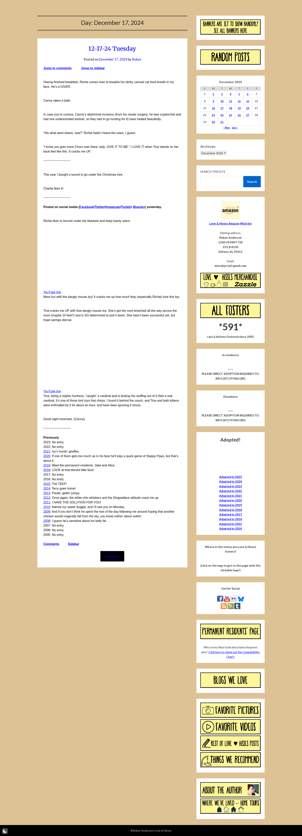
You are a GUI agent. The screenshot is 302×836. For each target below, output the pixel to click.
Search (252, 181)
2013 (46, 493)
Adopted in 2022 (230, 491)
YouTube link (52, 292)
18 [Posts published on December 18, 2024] (230, 108)
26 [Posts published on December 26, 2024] (239, 115)
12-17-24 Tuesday (112, 48)
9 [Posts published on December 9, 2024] (213, 101)
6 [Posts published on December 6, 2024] (247, 94)
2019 (46, 465)
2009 (46, 511)
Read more (112, 556)
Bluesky (139, 207)
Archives (208, 146)
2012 (46, 497)
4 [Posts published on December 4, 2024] (230, 94)
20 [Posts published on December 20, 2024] (247, 108)
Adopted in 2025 (230, 477)
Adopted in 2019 (230, 505)
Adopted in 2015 (230, 524)
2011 (46, 502)
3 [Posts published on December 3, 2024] (222, 94)
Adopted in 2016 (230, 519)
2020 (46, 456)
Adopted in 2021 (230, 495)
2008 (46, 520)
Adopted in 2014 (230, 528)
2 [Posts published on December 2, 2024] (213, 94)
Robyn (136, 59)
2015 (46, 483)
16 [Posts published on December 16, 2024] (213, 108)
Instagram (113, 207)
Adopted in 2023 (230, 486)
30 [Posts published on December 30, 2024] (213, 122)
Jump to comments (57, 68)
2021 (46, 451)
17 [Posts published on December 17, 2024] (221, 108)
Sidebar (73, 544)
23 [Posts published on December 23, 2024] (213, 115)
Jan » (234, 127)
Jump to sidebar (93, 68)
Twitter (100, 207)
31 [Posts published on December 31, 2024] (221, 122)
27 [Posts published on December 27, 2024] (247, 115)
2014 (46, 488)
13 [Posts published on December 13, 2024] (247, 101)
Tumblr (126, 207)
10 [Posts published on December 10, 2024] (221, 101)
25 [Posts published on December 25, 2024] (230, 115)
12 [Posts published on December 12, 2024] (239, 101)
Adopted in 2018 (230, 510)
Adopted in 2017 (230, 514)
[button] (5, 831)
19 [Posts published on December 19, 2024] (239, 108)
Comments (51, 544)
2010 (46, 507)
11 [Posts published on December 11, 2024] (230, 101)
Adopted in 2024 (230, 481)
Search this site (212, 171)
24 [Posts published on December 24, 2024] (221, 115)
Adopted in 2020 (230, 500)
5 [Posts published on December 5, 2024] (239, 94)
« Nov (226, 127)
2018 (46, 470)
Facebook (87, 207)
